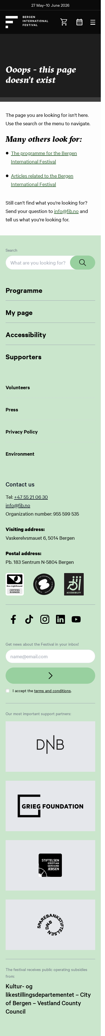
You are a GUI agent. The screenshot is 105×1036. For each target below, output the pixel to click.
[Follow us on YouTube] (76, 619)
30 (45, 496)
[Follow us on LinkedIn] (60, 619)
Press (12, 409)
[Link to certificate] (15, 584)
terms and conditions (52, 690)
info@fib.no (66, 211)
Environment (20, 453)
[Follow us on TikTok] (29, 619)
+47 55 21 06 (28, 496)
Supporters (23, 356)
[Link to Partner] (50, 746)
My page (19, 312)
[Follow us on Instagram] (45, 619)
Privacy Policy (22, 431)
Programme (24, 290)
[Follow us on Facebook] (13, 619)
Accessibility (26, 334)
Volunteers (18, 387)
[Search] (82, 263)
